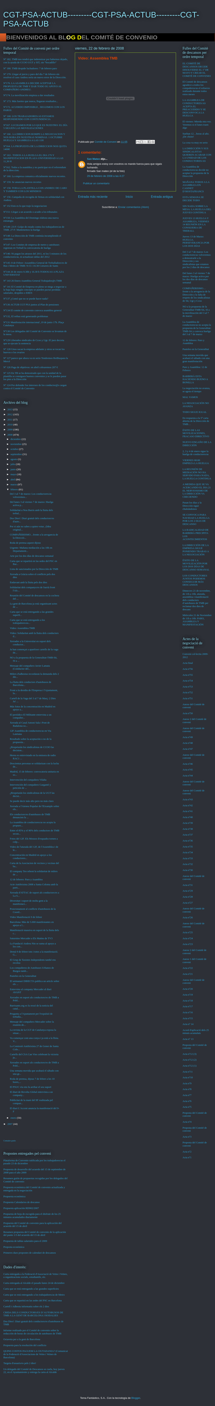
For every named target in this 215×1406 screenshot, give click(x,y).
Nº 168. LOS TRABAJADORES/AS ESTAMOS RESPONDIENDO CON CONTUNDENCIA (28, 118)
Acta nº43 (188, 799)
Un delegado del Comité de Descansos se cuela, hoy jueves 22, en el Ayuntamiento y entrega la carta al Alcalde (34, 1371)
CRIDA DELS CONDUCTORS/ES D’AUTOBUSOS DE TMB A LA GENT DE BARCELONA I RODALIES (33, 1314)
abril (13, 479)
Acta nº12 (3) (189, 1053)
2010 (10, 424)
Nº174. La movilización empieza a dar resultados (28, 95)
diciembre (16, 439)
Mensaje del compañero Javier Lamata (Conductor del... (30, 667)
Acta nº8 (187, 1089)
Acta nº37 (188, 834)
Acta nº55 (188, 674)
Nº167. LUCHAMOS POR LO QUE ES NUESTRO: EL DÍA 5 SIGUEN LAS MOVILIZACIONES (35, 127)
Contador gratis (9, 1141)
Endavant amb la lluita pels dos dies (28, 582)
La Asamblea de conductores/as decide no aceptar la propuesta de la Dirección (196, 171)
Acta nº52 (188, 692)
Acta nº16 (188, 1012)
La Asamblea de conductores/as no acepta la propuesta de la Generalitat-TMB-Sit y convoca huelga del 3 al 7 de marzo (197, 328)
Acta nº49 (188, 737)
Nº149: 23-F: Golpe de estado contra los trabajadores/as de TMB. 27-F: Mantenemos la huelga (33, 228)
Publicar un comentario (96, 183)
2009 (10, 429)
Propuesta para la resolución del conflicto (24, 1345)
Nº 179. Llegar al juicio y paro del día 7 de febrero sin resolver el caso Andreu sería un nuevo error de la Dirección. (34, 76)
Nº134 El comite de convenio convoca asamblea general (32, 310)
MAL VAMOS (190, 397)
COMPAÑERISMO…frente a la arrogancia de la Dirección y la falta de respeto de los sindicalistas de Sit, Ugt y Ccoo (196, 294)
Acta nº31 (188, 884)
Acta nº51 (188, 698)
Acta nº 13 (188, 1038)
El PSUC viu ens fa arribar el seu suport (30, 1086)
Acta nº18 (188, 1000)
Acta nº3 (187, 1136)
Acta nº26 (188, 917)
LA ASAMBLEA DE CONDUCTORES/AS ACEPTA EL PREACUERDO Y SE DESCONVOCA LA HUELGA (194, 107)
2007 (10, 1123)
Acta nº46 (188, 763)
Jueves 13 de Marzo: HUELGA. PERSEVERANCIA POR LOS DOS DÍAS (196, 241)
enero (14, 1117)
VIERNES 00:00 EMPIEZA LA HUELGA (196, 462)
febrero (15, 489)
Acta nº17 (188, 1006)
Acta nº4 (187, 1121)
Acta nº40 (188, 817)
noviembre (16, 444)
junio (14, 469)
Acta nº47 (188, 748)
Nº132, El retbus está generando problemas (25, 316)
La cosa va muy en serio (195, 142)
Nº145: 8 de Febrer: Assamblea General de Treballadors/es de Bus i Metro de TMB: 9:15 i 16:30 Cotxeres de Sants (35, 264)
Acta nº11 (188, 1071)
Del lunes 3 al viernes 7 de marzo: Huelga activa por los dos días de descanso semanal (196, 278)
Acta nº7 (187, 1095)
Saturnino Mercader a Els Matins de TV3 (31, 938)
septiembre (16, 454)
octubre (15, 449)
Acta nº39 (188, 822)
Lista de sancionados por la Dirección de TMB (34, 568)
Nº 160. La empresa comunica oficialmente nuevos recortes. (34, 176)
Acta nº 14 (188, 1024)
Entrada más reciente (93, 196)
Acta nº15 (188, 1018)
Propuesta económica (14, 1196)
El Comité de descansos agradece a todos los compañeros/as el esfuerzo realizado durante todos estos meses (196, 88)
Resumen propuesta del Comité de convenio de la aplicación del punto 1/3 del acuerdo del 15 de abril (34, 1233)
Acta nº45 (188, 769)
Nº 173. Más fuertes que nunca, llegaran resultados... (30, 101)
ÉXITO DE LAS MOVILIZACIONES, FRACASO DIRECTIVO (196, 433)
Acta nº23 (188, 944)
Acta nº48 (188, 742)
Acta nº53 (188, 686)
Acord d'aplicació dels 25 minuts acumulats (196, 1032)
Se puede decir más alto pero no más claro (31, 801)
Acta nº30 (188, 870)
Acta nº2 (187, 1151)
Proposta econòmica (13, 1246)
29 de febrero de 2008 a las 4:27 (105, 176)
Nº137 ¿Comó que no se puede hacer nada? (25, 298)
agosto (14, 459)
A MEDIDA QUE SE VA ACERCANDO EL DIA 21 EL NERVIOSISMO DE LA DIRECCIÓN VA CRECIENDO (197, 490)
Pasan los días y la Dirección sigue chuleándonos (192, 505)
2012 (10, 414)
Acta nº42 (188, 805)
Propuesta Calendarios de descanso (21, 1202)
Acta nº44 (188, 775)
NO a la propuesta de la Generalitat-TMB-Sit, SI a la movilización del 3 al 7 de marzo (196, 311)
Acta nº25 (188, 932)
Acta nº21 (188, 973)
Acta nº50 (188, 713)
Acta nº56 (188, 668)
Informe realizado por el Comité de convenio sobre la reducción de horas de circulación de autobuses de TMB (32, 1332)
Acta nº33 (188, 858)
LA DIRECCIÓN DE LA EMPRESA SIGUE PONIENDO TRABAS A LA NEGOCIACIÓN (196, 550)
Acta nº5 (187, 1106)
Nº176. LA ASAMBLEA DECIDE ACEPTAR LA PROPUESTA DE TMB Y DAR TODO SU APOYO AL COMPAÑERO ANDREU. (32, 86)
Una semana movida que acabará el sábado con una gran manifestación (196, 358)
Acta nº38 (188, 828)
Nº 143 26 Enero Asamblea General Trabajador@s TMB (32, 280)
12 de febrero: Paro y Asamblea (26, 879)
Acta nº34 (188, 852)
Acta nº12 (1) (189, 1065)
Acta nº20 (188, 988)
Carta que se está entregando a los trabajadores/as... (27, 621)
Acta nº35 (188, 846)
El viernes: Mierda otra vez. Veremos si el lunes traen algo (197, 124)
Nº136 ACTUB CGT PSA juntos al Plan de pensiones (31, 304)
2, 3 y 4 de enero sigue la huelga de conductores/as (196, 453)
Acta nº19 (188, 994)
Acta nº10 (188, 1077)
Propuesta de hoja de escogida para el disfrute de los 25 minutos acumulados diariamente (32, 1215)
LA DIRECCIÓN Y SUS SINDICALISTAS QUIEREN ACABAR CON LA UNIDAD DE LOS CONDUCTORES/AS (197, 154)
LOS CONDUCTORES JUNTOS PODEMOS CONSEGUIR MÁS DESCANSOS (195, 580)
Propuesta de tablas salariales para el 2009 (25, 1240)
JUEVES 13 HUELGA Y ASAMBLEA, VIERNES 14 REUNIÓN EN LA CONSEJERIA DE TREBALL (196, 224)
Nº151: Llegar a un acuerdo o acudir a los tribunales (30, 211)
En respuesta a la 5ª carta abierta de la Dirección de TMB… (196, 421)
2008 (10, 434)
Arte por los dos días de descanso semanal (31, 555)
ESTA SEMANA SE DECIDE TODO (193, 199)
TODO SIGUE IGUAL (195, 411)
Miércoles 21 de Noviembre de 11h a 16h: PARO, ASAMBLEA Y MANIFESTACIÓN (197, 620)
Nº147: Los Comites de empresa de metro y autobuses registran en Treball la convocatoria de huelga (31, 246)
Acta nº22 (188, 967)
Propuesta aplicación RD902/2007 (21, 1208)
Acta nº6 (187, 1101)
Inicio (129, 196)
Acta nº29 (188, 890)
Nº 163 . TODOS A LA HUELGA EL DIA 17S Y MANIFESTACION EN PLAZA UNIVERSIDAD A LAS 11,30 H (33, 158)
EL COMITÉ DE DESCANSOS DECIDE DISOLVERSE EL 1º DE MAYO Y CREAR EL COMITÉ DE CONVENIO (197, 69)
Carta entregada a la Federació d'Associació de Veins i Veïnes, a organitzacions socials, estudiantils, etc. (35, 1275)
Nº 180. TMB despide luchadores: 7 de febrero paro (30, 68)
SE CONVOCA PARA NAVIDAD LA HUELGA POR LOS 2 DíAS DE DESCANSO (196, 519)
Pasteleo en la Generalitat (23, 975)
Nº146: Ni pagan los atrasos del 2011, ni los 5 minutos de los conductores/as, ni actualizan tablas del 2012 (34, 255)
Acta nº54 (188, 680)
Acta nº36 (188, 840)
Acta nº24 (188, 938)
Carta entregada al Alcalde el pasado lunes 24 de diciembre (33, 1282)
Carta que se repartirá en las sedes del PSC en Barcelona (32, 1300)
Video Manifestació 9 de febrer (26, 917)
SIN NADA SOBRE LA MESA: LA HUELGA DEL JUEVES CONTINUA (197, 209)
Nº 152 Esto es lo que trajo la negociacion (25, 205)
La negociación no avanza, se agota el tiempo (196, 390)
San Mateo (93, 158)
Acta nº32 (188, 864)
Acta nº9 (187, 1083)
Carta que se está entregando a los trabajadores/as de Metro (34, 1294)
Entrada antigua (162, 196)
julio (13, 464)
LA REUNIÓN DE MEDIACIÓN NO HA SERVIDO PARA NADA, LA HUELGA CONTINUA (197, 474)
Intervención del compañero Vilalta (28, 779)
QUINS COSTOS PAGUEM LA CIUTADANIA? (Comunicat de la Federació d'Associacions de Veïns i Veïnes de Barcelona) (35, 1354)
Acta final (188, 662)
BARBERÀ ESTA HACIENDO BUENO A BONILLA (195, 379)
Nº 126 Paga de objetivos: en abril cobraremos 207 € (30, 367)
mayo (14, 474)
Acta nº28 (188, 896)
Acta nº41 (188, 811)
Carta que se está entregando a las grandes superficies (31, 1288)
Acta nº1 (187, 1157)
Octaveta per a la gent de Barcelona (21, 1339)
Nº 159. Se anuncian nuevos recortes (22, 181)
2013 (10, 409)
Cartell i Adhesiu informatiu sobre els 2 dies (26, 1306)
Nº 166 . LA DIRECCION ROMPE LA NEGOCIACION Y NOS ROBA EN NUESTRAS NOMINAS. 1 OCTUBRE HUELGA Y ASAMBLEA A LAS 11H (34, 137)
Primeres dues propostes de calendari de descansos (29, 1252)
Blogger (135, 1397)
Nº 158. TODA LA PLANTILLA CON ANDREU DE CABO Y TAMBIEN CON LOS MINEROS (35, 189)
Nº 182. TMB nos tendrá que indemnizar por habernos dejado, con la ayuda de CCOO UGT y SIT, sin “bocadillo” (35, 61)
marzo (14, 484)
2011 (10, 419)
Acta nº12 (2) (189, 1059)
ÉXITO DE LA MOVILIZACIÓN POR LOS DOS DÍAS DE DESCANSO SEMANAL (196, 565)
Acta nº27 (188, 902)
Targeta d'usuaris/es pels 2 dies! (19, 1363)
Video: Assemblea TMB (22, 628)
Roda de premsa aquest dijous (25, 542)
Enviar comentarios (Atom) (133, 207)
